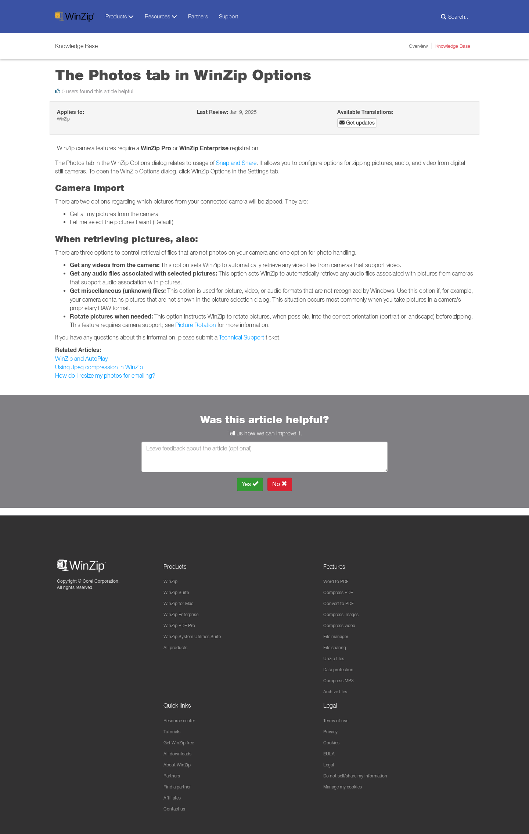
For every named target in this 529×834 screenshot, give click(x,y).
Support (228, 16)
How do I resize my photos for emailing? (105, 375)
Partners (198, 16)
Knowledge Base (452, 46)
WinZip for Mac (181, 597)
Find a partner (179, 786)
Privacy (332, 729)
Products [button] (119, 16)
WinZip (171, 574)
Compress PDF (341, 585)
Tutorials (173, 729)
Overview (418, 46)
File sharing (336, 642)
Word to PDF (338, 574)
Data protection (341, 665)
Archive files (337, 688)
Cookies (332, 740)
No (279, 484)
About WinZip (179, 763)
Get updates (357, 122)
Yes (250, 484)
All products (177, 642)
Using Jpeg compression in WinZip (99, 367)
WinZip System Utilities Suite (196, 631)
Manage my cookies (346, 786)
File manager (338, 631)
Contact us (176, 808)
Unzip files (335, 654)
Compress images (344, 608)
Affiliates (173, 797)
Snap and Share (236, 162)
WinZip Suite (178, 585)
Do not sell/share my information (361, 774)
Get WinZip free (181, 740)
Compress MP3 (341, 676)
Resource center (183, 717)
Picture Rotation (195, 324)
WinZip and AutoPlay (81, 358)
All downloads (179, 751)
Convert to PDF (341, 597)
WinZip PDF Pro (182, 619)
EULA (330, 751)
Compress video (342, 619)
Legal (329, 763)
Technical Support (241, 337)
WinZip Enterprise (184, 608)
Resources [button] (161, 16)
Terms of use (338, 717)
